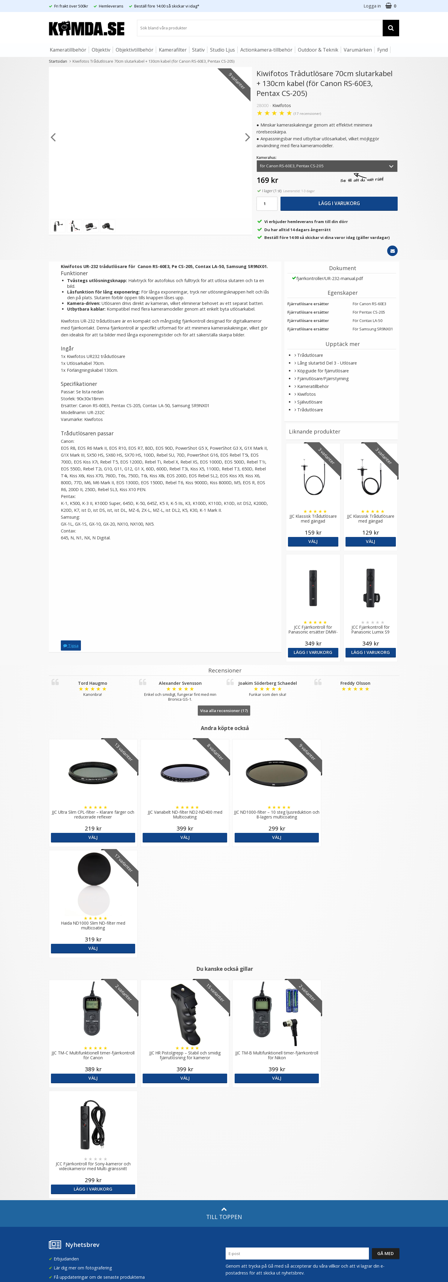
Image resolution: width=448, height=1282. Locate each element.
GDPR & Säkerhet (154, 1122)
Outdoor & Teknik (318, 49)
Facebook (235, 1160)
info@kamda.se (64, 1093)
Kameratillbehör (68, 49)
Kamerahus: (267, 157)
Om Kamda (148, 1095)
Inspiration (147, 1166)
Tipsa (71, 645)
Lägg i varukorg (339, 203)
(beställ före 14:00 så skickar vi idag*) (262, 1119)
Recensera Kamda (155, 1113)
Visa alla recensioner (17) (224, 710)
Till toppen (224, 991)
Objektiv (101, 49)
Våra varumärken (153, 1104)
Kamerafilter (173, 49)
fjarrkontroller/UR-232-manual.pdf (329, 278)
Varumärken (358, 49)
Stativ (198, 49)
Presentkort (59, 1186)
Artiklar (144, 1148)
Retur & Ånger (62, 1168)
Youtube (233, 1169)
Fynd (382, 49)
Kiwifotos (281, 105)
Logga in (372, 6)
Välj (313, 541)
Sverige (327, 1098)
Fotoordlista (149, 1157)
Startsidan (58, 61)
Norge (326, 1114)
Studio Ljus (222, 49)
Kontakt (56, 1177)
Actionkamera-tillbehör (266, 49)
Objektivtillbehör (134, 49)
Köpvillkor (58, 1159)
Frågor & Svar (61, 1150)
